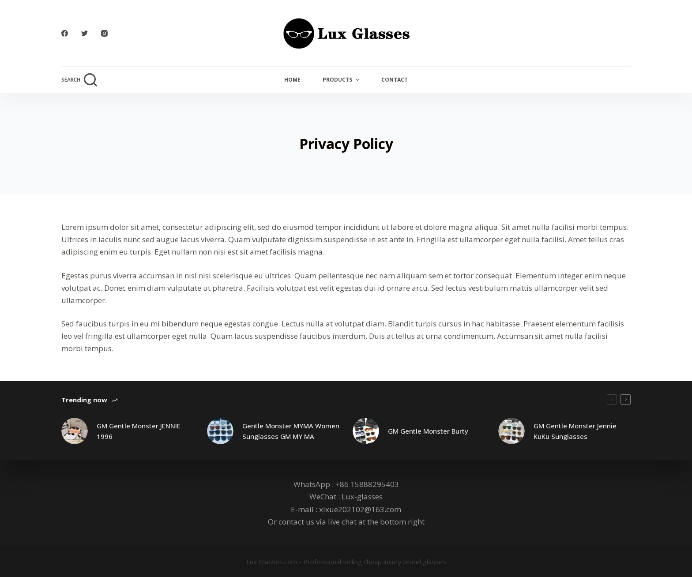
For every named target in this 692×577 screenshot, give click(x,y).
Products (342, 80)
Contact (394, 79)
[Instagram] (104, 33)
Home (292, 79)
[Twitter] (84, 33)
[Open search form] (79, 79)
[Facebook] (64, 33)
